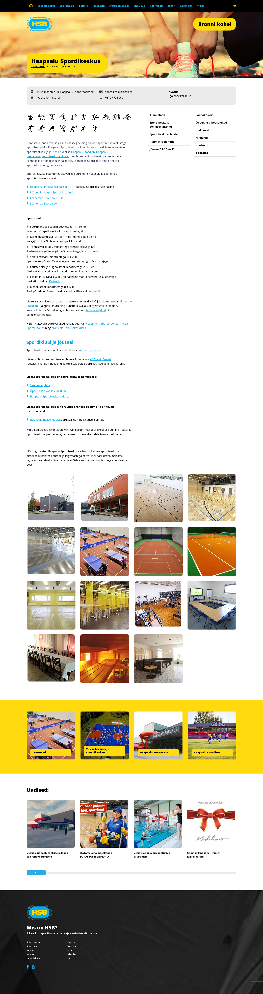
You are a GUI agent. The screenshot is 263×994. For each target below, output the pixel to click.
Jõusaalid (98, 6)
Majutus (139, 6)
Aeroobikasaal (119, 6)
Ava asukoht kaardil (48, 97)
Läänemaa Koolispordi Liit (46, 198)
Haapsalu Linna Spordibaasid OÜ (50, 187)
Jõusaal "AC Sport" (162, 149)
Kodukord (202, 130)
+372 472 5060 (114, 97)
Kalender (186, 6)
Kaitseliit (54, 281)
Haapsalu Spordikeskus (62, 66)
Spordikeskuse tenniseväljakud (161, 124)
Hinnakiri (202, 137)
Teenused (156, 6)
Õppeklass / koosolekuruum (48, 391)
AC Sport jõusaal (100, 359)
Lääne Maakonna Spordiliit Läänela (52, 192)
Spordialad (67, 6)
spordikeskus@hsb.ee (119, 92)
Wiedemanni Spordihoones (101, 323)
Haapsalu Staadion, (83, 152)
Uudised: (38, 789)
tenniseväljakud (96, 310)
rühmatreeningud (90, 350)
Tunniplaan (157, 115)
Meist (200, 6)
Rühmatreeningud (162, 142)
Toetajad (202, 153)
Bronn (171, 6)
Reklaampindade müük (44, 419)
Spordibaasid (46, 6)
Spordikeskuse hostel (164, 134)
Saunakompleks (40, 385)
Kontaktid (202, 145)
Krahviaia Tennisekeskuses (68, 328)
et (234, 5)
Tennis (83, 6)
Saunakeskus (204, 115)
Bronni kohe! (214, 24)
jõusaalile (55, 152)
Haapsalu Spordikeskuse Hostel (50, 396)
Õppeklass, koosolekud (211, 122)
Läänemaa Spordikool (44, 203)
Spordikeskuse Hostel (55, 156)
